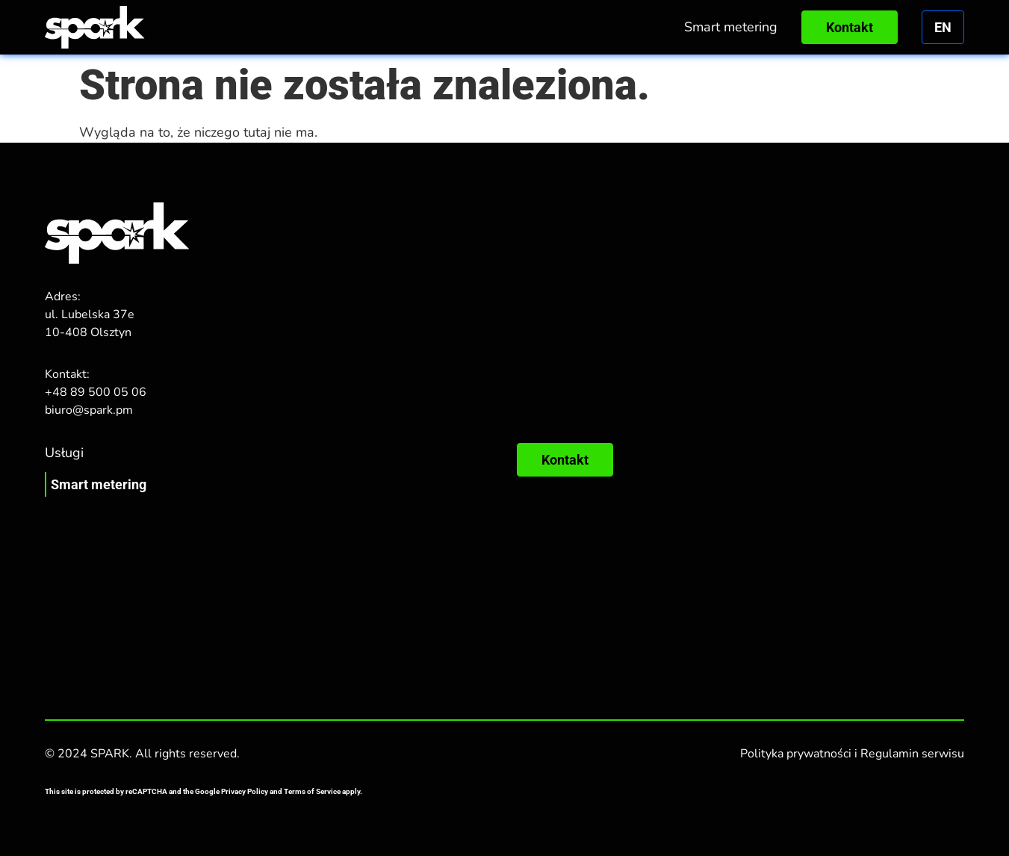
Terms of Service (312, 791)
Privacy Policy (244, 791)
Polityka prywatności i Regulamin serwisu (852, 753)
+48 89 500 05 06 (95, 392)
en (942, 27)
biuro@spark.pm (89, 410)
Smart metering (730, 27)
